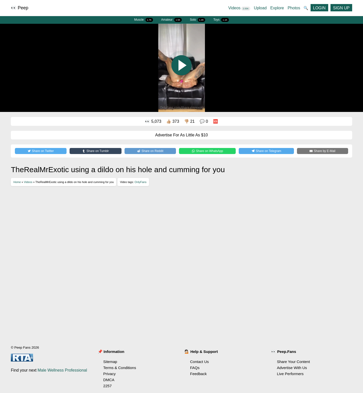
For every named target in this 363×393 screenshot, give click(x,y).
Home (17, 182)
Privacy (109, 374)
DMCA (108, 380)
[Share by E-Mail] (322, 151)
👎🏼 (189, 121)
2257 (107, 386)
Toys (221, 20)
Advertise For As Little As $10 (181, 135)
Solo (197, 20)
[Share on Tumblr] (96, 151)
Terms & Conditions (119, 368)
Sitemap (110, 361)
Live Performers (290, 374)
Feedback (198, 374)
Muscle (143, 20)
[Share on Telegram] (266, 151)
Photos (294, 8)
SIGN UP (341, 8)
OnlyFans (140, 182)
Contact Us (199, 361)
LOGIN (319, 8)
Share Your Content (293, 361)
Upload (260, 8)
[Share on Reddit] (150, 151)
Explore (277, 8)
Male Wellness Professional (62, 370)
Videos (239, 8)
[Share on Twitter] (41, 151)
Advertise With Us (292, 368)
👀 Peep (19, 7)
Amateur (171, 20)
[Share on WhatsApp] (207, 151)
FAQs (195, 368)
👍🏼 (172, 121)
